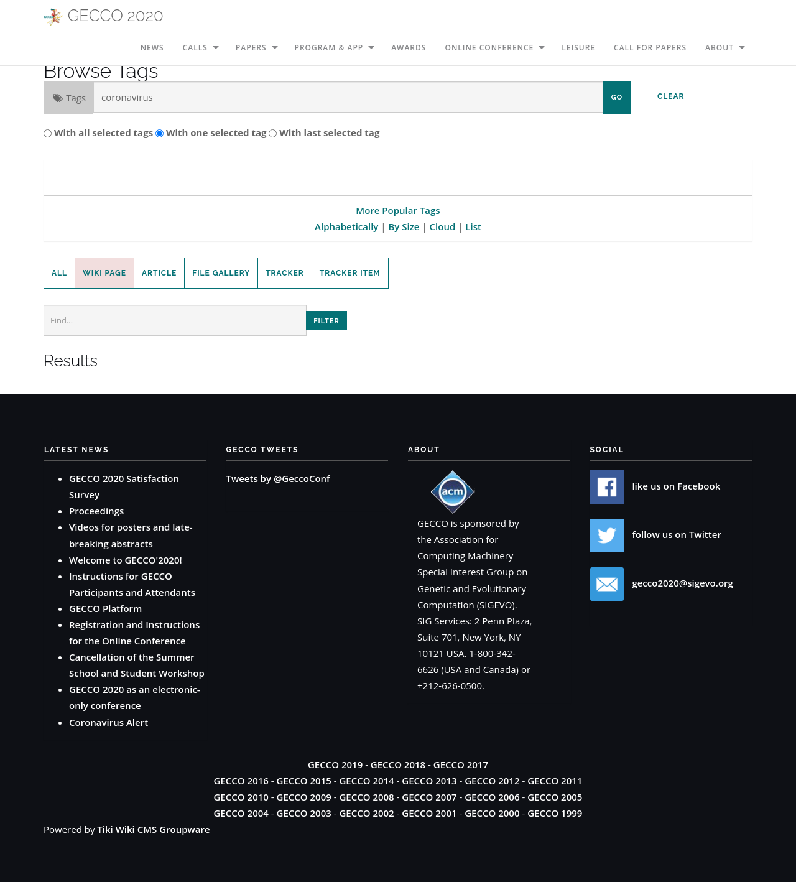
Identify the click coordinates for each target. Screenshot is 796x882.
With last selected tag (329, 132)
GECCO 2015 (304, 780)
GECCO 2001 (429, 813)
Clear (671, 96)
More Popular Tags (398, 210)
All (59, 273)
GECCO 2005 (554, 797)
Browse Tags (101, 70)
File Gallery (221, 273)
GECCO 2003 (304, 813)
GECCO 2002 (366, 813)
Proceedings (96, 510)
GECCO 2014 (366, 780)
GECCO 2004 (241, 813)
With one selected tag (216, 132)
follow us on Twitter (655, 534)
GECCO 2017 (460, 764)
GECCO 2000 (492, 813)
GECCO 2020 (104, 16)
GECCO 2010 (241, 797)
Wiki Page (104, 273)
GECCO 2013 (429, 780)
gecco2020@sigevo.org (661, 583)
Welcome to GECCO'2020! (125, 560)
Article (159, 273)
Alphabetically (346, 226)
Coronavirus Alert (108, 722)
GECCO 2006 (492, 797)
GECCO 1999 (554, 813)
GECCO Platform (105, 608)
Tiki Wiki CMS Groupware (153, 829)
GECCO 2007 (429, 797)
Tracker (285, 273)
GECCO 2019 (335, 764)
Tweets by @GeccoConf (278, 478)
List (473, 226)
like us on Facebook (655, 486)
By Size (403, 226)
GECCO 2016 (241, 780)
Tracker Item (350, 273)
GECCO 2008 (366, 797)
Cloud (443, 226)
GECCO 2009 (304, 797)
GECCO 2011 (554, 780)
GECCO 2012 (492, 780)
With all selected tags (103, 132)
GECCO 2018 (398, 764)
